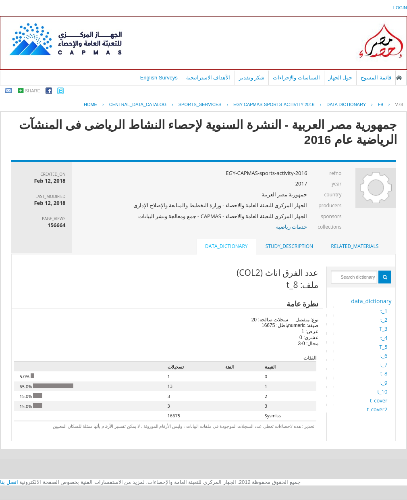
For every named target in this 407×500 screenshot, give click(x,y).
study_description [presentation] (289, 246)
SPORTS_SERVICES (200, 104)
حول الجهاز (340, 78)
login (400, 7)
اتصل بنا (9, 482)
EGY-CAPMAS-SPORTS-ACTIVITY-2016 (273, 104)
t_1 (384, 311)
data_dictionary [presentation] (226, 246)
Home (90, 104)
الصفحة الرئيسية (399, 78)
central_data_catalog (137, 104)
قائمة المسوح (376, 78)
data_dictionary (371, 301)
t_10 (382, 391)
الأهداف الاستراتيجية (208, 78)
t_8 (384, 373)
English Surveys (159, 78)
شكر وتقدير (252, 78)
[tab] (354, 246)
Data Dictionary (346, 104)
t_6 (384, 355)
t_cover (378, 400)
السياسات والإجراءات (296, 78)
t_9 (384, 382)
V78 (399, 104)
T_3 (383, 328)
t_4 (384, 338)
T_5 (383, 347)
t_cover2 (377, 409)
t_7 (384, 364)
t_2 (384, 320)
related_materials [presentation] (354, 246)
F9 (380, 104)
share (32, 90)
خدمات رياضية (291, 226)
